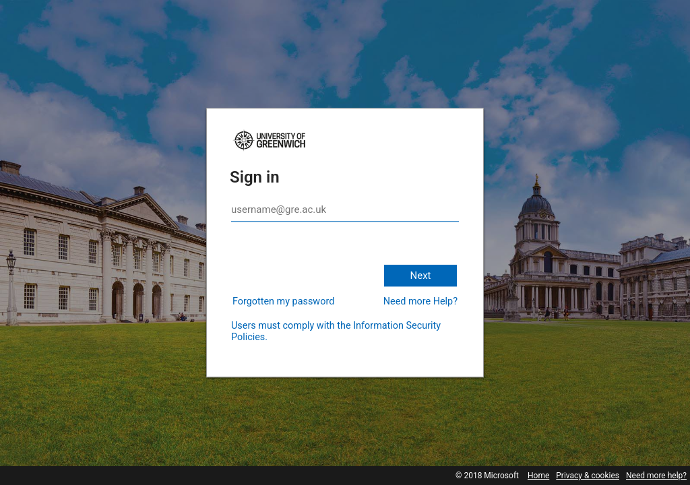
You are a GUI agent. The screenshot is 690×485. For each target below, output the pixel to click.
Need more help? (656, 475)
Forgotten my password (283, 301)
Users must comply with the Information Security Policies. (336, 331)
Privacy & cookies (587, 475)
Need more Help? (420, 301)
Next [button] (420, 275)
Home (538, 475)
